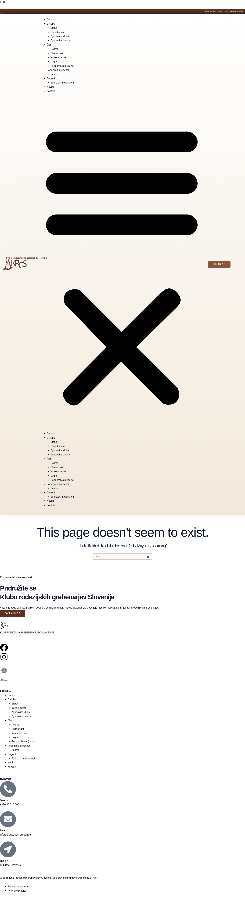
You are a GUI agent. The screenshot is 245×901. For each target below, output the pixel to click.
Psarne (54, 48)
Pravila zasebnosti (18, 886)
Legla (53, 61)
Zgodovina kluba (59, 36)
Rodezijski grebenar (58, 70)
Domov (51, 19)
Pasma (54, 74)
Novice (50, 86)
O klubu (51, 23)
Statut (53, 27)
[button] (122, 264)
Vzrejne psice (58, 57)
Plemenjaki (56, 53)
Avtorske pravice (17, 890)
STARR (93, 877)
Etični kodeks (57, 32)
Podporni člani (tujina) (62, 65)
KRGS (3, 2)
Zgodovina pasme (60, 40)
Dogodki (51, 78)
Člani (49, 44)
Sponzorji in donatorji (62, 82)
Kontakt (51, 91)
